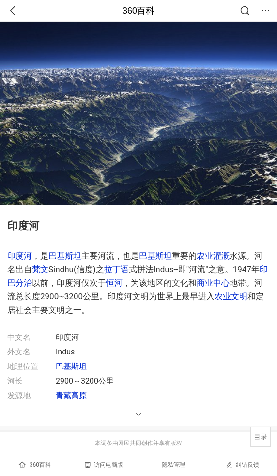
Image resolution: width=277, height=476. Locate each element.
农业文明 (231, 296)
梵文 (40, 269)
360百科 (138, 10)
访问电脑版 (104, 464)
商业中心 (213, 283)
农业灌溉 (213, 256)
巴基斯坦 (64, 256)
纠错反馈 (242, 464)
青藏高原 (71, 395)
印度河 (19, 256)
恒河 (114, 283)
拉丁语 (116, 269)
